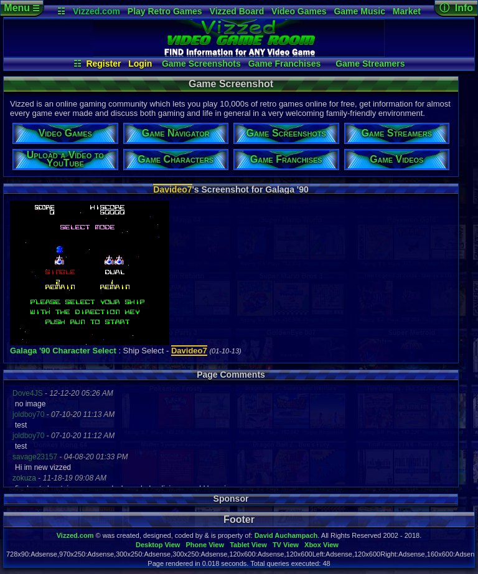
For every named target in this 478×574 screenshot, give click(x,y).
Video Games (298, 11)
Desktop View (158, 544)
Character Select (84, 350)
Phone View (204, 544)
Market (407, 11)
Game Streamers (370, 64)
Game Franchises (284, 64)
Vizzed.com (96, 11)
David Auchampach (286, 535)
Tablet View (248, 544)
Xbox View (321, 544)
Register (103, 64)
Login (140, 64)
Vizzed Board (237, 11)
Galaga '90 (30, 350)
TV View (286, 544)
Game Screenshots (201, 64)
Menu (21, 7)
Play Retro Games (165, 11)
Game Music (359, 11)
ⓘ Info (456, 7)
